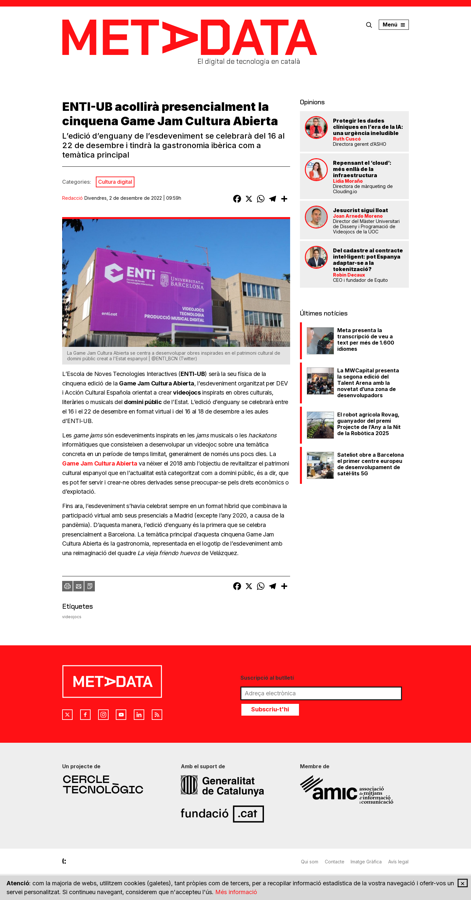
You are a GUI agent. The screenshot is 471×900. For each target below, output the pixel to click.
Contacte (334, 861)
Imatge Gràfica (366, 861)
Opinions (312, 102)
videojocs (71, 616)
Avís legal (399, 861)
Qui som (309, 861)
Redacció (72, 198)
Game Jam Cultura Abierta (99, 463)
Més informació (236, 892)
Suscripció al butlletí (267, 677)
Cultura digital (115, 181)
